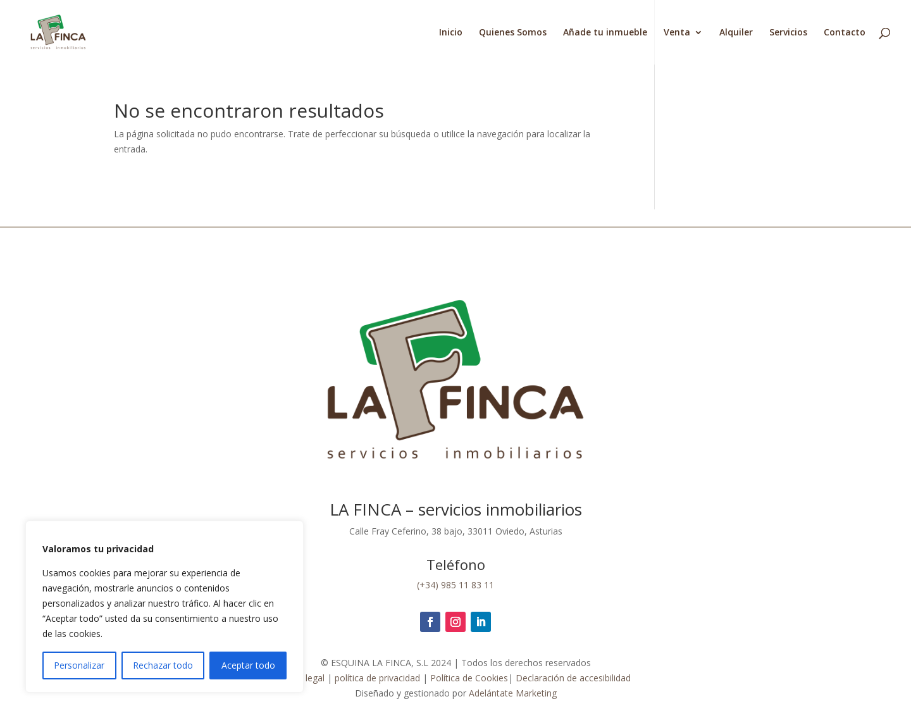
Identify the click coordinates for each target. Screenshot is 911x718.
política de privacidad (376, 678)
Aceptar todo (248, 665)
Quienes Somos (513, 33)
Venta (677, 33)
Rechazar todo (163, 665)
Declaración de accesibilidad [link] (573, 678)
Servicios (788, 33)
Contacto (844, 33)
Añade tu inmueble (605, 33)
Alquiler (736, 33)
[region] (164, 607)
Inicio (450, 33)
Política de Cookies (469, 678)
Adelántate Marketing (513, 693)
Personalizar (79, 665)
